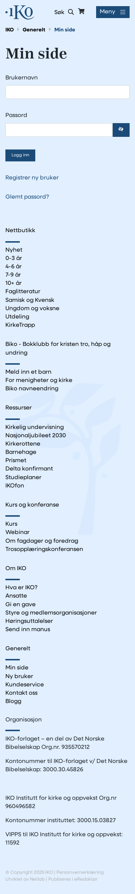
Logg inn (20, 155)
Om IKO (15, 569)
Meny (107, 12)
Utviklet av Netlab (25, 879)
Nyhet (13, 250)
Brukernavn (23, 78)
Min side (64, 30)
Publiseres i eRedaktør (73, 879)
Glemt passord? (27, 197)
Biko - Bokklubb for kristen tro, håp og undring (58, 349)
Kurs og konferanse (32, 505)
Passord (18, 115)
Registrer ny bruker (32, 178)
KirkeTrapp (20, 325)
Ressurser (18, 408)
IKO (9, 30)
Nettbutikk (20, 231)
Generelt (34, 30)
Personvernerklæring (80, 872)
